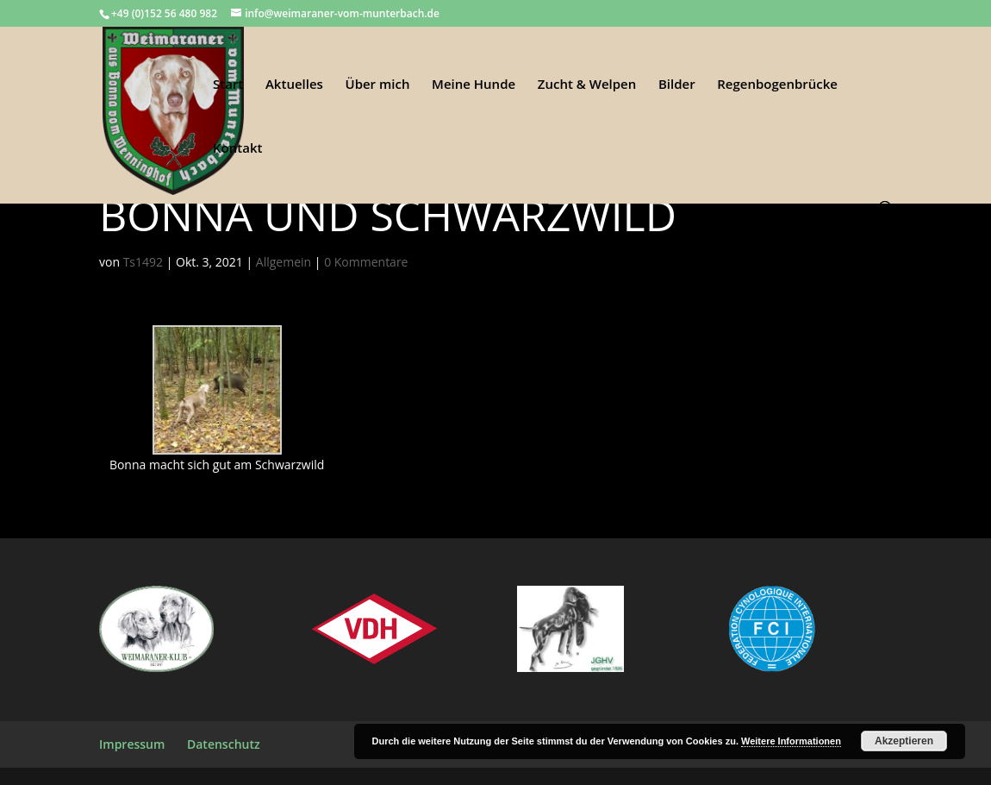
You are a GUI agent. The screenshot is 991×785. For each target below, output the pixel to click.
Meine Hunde (473, 85)
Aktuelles (294, 85)
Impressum (132, 744)
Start (228, 85)
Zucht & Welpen (587, 85)
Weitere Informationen (791, 741)
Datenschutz (223, 744)
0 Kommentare (366, 262)
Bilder (676, 85)
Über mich (378, 85)
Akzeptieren (904, 741)
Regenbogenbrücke (777, 85)
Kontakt (237, 148)
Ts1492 (143, 262)
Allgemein (283, 262)
